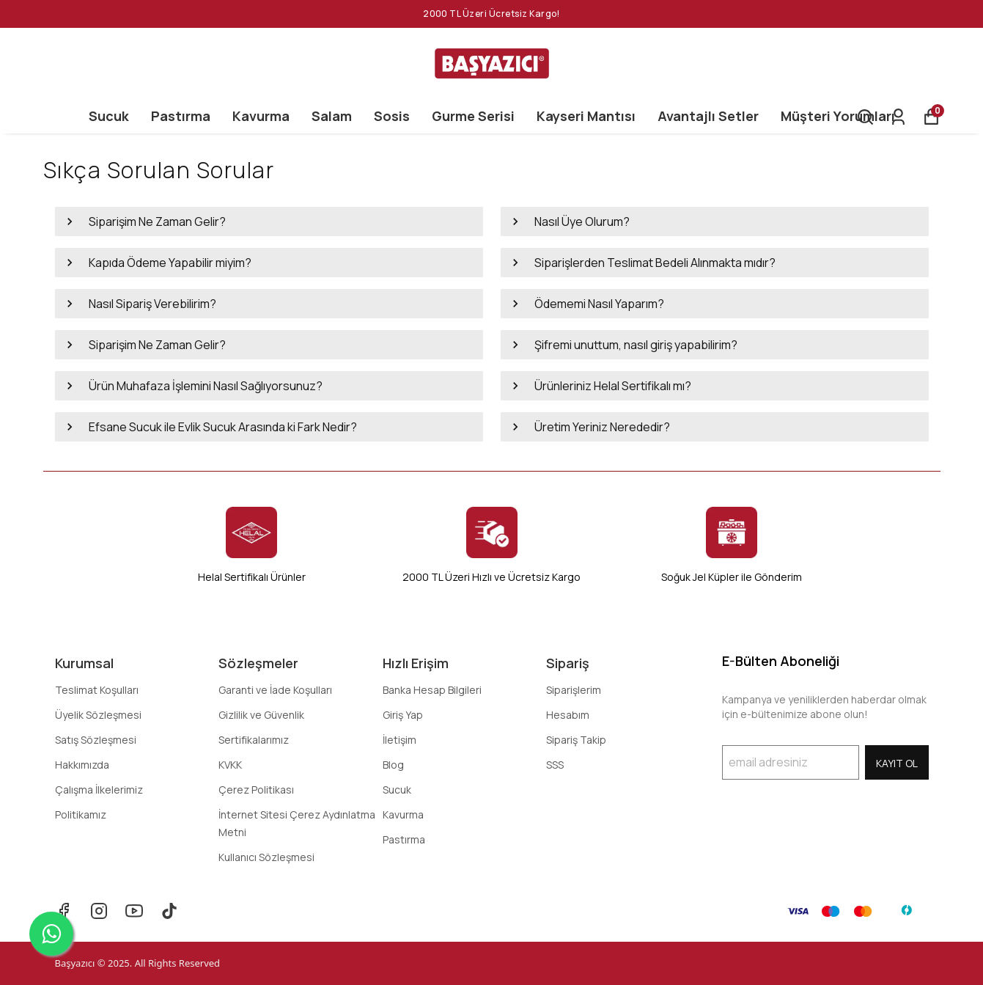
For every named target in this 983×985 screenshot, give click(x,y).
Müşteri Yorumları (838, 116)
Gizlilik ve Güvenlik (261, 715)
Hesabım (567, 715)
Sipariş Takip (576, 740)
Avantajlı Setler (708, 116)
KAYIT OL (897, 763)
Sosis (392, 116)
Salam (332, 116)
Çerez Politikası (256, 790)
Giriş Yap (403, 715)
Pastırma (180, 116)
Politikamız (80, 814)
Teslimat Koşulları (97, 690)
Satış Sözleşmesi (95, 740)
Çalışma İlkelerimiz (99, 790)
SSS (555, 765)
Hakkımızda (82, 765)
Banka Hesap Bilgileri (432, 690)
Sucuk (109, 116)
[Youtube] (134, 911)
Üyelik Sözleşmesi (98, 715)
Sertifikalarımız (253, 740)
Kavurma (261, 116)
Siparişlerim (573, 690)
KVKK (230, 765)
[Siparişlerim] (898, 117)
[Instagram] (99, 911)
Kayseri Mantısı (586, 116)
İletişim (399, 740)
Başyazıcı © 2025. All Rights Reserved (138, 963)
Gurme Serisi (473, 116)
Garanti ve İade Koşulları (275, 690)
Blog (393, 765)
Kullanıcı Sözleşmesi (266, 857)
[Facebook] (64, 911)
